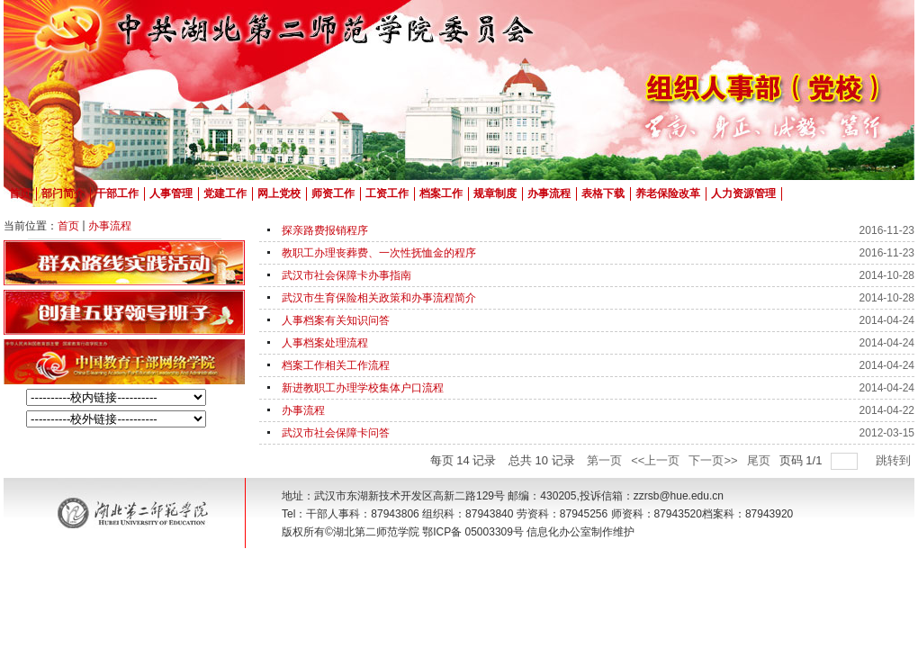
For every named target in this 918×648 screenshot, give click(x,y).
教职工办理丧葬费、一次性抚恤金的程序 (379, 253)
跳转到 (895, 460)
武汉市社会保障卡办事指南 (346, 275)
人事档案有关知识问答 (336, 320)
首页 (68, 226)
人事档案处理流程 (325, 343)
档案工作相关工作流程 (336, 365)
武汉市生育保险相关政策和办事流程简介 (379, 298)
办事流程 (109, 226)
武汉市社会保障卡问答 (336, 433)
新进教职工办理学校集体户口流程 (363, 388)
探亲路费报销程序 (325, 230)
